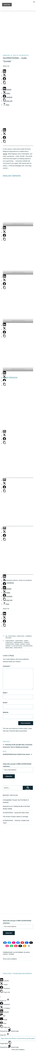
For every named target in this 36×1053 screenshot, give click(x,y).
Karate (5, 154)
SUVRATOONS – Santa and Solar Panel (16, 812)
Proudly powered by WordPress (22, 973)
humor (8, 645)
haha (28, 644)
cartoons (19, 640)
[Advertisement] (18, 35)
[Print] (3, 1023)
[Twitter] (4, 76)
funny (17, 644)
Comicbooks (18, 642)
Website (5, 712)
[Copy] (18, 1038)
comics (26, 642)
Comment (6, 666)
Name (5, 693)
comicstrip (10, 644)
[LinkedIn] (4, 72)
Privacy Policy (7, 973)
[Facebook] (4, 79)
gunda (22, 644)
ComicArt (9, 642)
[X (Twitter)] (5, 1008)
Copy (4, 1043)
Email (5, 702)
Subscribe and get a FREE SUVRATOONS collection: (18, 767)
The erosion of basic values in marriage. (15, 816)
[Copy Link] (4, 83)
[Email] (3, 1019)
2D (6, 636)
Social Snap (13, 1031)
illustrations (16, 645)
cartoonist (10, 640)
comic (26, 640)
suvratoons (28, 645)
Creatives (20, 636)
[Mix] (2, 1016)
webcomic (9, 647)
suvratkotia (24, 55)
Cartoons (12, 636)
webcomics (18, 647)
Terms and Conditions (10, 959)
